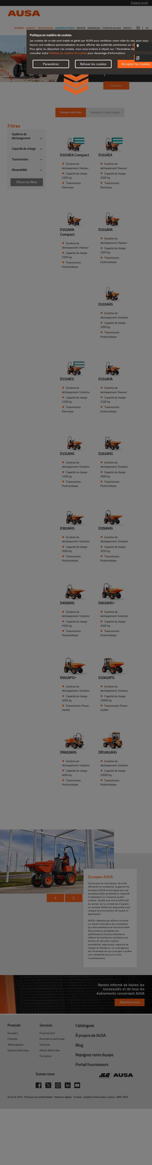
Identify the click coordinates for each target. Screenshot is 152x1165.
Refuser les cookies (93, 64)
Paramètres (51, 64)
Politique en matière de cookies (68, 53)
